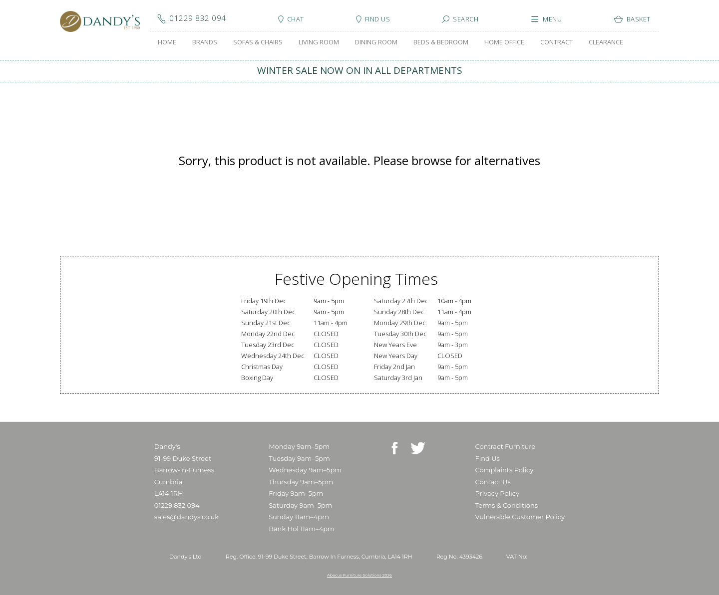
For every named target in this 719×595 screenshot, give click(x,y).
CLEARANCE (606, 41)
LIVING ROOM (319, 41)
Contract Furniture (505, 446)
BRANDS (204, 41)
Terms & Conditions (506, 505)
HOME (167, 41)
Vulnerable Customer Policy (520, 517)
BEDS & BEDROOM (440, 41)
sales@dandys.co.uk (186, 517)
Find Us (487, 458)
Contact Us (493, 482)
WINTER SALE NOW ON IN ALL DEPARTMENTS (359, 70)
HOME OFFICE (504, 41)
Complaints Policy (504, 470)
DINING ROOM (376, 41)
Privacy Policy (497, 493)
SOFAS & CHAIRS (258, 41)
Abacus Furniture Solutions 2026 (359, 575)
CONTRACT (556, 41)
